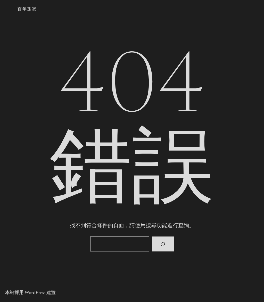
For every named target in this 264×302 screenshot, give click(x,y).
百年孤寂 (27, 9)
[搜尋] (163, 243)
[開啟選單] (8, 9)
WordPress (35, 293)
